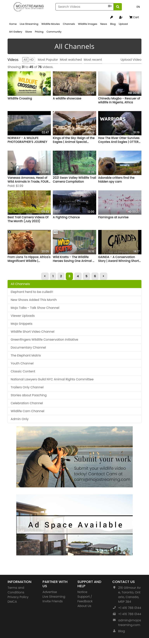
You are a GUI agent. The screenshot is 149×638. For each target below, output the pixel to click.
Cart (134, 17)
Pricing (39, 32)
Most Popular (48, 59)
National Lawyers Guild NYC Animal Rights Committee (52, 379)
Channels (69, 24)
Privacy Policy (18, 597)
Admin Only (20, 419)
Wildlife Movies (50, 24)
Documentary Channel (28, 347)
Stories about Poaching (29, 395)
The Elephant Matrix (26, 355)
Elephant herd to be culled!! (32, 292)
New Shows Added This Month (34, 300)
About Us (84, 606)
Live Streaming (29, 24)
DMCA (12, 601)
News (103, 24)
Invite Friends (52, 601)
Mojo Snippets (21, 323)
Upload (123, 24)
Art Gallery (15, 32)
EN (138, 7)
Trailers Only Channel (27, 387)
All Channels (20, 284)
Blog (113, 24)
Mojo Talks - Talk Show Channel (35, 308)
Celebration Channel (27, 403)
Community (54, 32)
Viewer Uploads (23, 315)
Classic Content (23, 371)
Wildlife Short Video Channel (32, 331)
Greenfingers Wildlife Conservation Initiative (44, 339)
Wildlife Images (87, 24)
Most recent (93, 59)
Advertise (49, 592)
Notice (82, 592)
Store (28, 32)
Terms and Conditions (16, 590)
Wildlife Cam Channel (27, 411)
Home (13, 24)
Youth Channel (22, 363)
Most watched (71, 59)
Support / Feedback (85, 598)
